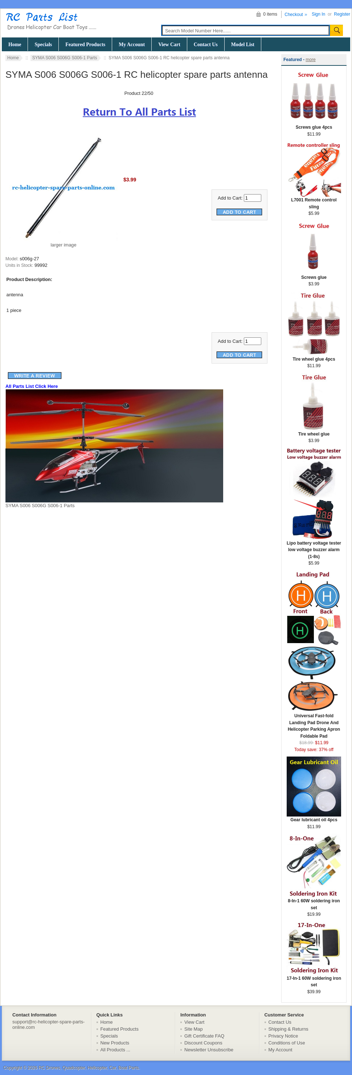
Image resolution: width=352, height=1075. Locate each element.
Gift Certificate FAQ (204, 1036)
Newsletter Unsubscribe (208, 1049)
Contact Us (206, 44)
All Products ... (116, 1049)
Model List (242, 44)
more (310, 59)
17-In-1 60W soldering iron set (314, 979)
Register (342, 14)
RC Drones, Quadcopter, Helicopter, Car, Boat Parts (88, 1067)
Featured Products (85, 44)
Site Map (193, 1029)
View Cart (169, 44)
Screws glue (314, 275)
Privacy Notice (283, 1036)
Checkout (294, 14)
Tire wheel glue (314, 432)
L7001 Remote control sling (314, 201)
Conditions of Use (287, 1043)
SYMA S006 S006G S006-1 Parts (64, 57)
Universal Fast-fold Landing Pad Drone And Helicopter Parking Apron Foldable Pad (314, 724)
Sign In (318, 14)
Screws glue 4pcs (314, 125)
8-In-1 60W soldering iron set (314, 902)
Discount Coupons (203, 1043)
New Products (115, 1043)
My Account (132, 44)
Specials (43, 44)
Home (14, 44)
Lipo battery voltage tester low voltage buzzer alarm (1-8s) (314, 547)
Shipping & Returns (288, 1029)
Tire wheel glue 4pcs (314, 357)
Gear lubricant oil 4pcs (314, 817)
